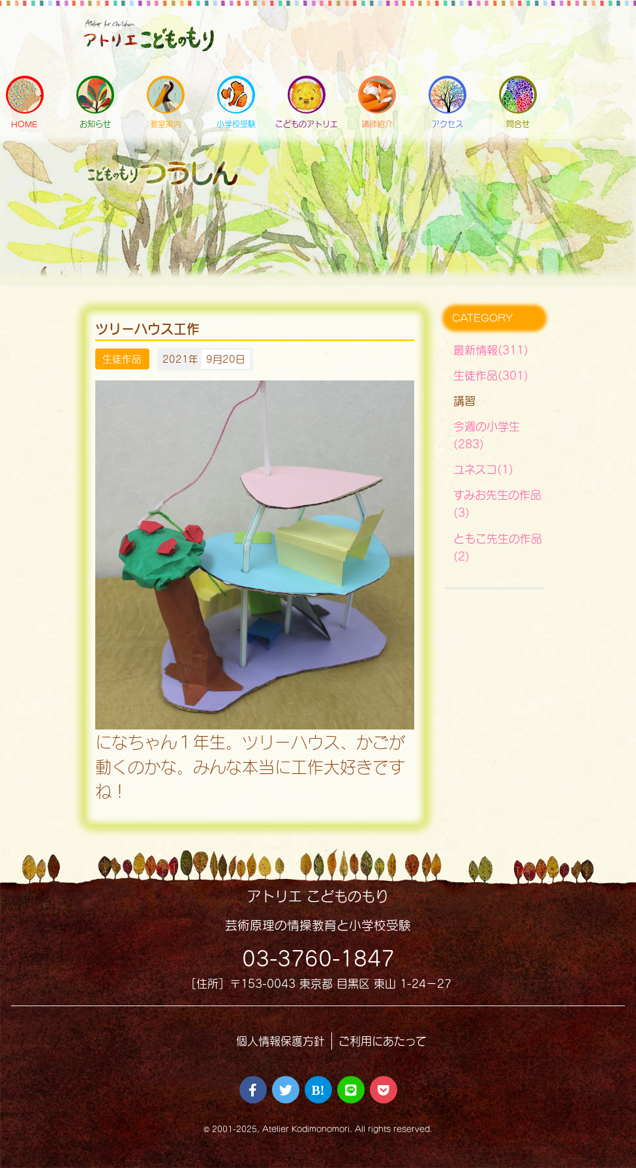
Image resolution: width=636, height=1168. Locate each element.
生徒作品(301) (490, 375)
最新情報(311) (490, 350)
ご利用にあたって (383, 1041)
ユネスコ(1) (483, 469)
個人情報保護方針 (280, 1041)
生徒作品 (122, 359)
